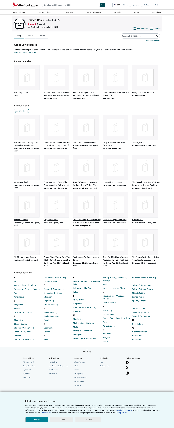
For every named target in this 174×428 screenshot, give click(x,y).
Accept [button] (37, 420)
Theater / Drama (139, 308)
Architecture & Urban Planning (27, 289)
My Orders (26, 373)
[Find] (102, 5)
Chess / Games (20, 324)
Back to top (87, 351)
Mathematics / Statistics (83, 323)
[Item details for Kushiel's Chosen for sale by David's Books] (28, 206)
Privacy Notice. (121, 413)
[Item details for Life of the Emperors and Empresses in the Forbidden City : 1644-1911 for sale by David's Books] (87, 81)
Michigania (77, 334)
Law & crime (78, 299)
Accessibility (78, 385)
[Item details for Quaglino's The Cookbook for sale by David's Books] (146, 79)
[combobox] (71, 5)
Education (48, 297)
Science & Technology (141, 285)
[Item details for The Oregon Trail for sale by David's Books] (28, 79)
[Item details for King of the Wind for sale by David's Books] (57, 206)
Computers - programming (55, 277)
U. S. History (137, 324)
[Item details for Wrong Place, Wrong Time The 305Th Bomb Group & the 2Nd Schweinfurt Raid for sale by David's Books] (57, 245)
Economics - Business (53, 293)
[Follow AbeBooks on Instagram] (127, 373)
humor (46, 339)
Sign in (125, 5)
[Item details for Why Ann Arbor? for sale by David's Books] (28, 169)
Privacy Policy (78, 373)
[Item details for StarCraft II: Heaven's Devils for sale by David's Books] (87, 129)
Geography (48, 328)
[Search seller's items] (135, 36)
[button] (157, 36)
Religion (106, 337)
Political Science (109, 326)
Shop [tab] (19, 36)
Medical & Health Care (82, 330)
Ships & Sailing (138, 293)
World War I (137, 335)
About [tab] (30, 36)
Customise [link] (88, 419)
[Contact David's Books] (155, 28)
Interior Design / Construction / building (86, 282)
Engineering (49, 300)
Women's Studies (139, 331)
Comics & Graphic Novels (24, 339)
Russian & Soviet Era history (144, 277)
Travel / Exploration (140, 312)
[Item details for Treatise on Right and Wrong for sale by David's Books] (116, 206)
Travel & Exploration (141, 316)
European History (51, 304)
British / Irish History (23, 312)
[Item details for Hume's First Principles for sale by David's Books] (116, 169)
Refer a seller (53, 373)
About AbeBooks (79, 362)
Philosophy (107, 310)
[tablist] (31, 35)
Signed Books (138, 297)
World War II (137, 339)
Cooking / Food (50, 281)
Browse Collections (46, 12)
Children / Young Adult (24, 328)
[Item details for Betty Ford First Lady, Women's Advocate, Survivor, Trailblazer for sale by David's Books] (116, 245)
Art (15, 293)
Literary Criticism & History (84, 307)
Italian (75, 292)
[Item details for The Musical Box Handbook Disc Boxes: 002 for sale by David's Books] (116, 81)
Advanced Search (19, 12)
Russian (106, 341)
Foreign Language (51, 316)
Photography (108, 314)
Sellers (136, 12)
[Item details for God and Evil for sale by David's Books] (146, 206)
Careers (76, 370)
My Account (136, 5)
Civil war (17, 335)
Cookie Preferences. (124, 410)
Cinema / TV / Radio (22, 331)
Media (75, 327)
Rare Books (70, 12)
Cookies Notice (79, 381)
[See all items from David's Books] (140, 28)
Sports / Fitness (139, 300)
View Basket (27, 377)
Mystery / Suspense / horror (115, 288)
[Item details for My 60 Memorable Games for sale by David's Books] (28, 243)
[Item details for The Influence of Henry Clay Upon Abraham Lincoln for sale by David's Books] (28, 131)
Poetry (105, 322)
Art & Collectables (94, 12)
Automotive (19, 297)
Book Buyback (53, 370)
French (46, 320)
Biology (17, 308)
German (47, 331)
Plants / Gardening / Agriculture (116, 318)
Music (105, 284)
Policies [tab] (42, 36)
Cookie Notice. (46, 413)
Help (157, 5)
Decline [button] (62, 420)
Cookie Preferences (80, 377)
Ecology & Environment (54, 289)
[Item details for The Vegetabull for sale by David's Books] (146, 129)
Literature (77, 311)
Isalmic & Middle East (82, 288)
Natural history (109, 302)
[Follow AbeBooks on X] (127, 368)
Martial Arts (78, 319)
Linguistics (77, 303)
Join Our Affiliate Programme (58, 366)
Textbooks (117, 12)
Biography (18, 304)
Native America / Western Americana (113, 297)
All (15, 281)
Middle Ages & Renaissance (84, 338)
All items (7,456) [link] (21, 111)
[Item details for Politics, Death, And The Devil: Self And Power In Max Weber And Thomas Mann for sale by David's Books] (57, 81)
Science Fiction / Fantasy (142, 289)
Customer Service (105, 366)
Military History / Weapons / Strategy (115, 279)
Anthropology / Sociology (25, 285)
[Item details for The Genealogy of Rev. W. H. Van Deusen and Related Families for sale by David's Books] (146, 171)
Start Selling (156, 12)
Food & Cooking (50, 312)
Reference (107, 333)
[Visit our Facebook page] (127, 362)
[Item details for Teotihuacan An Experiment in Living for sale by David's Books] (87, 245)
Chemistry (18, 320)
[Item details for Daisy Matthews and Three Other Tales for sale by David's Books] (116, 131)
